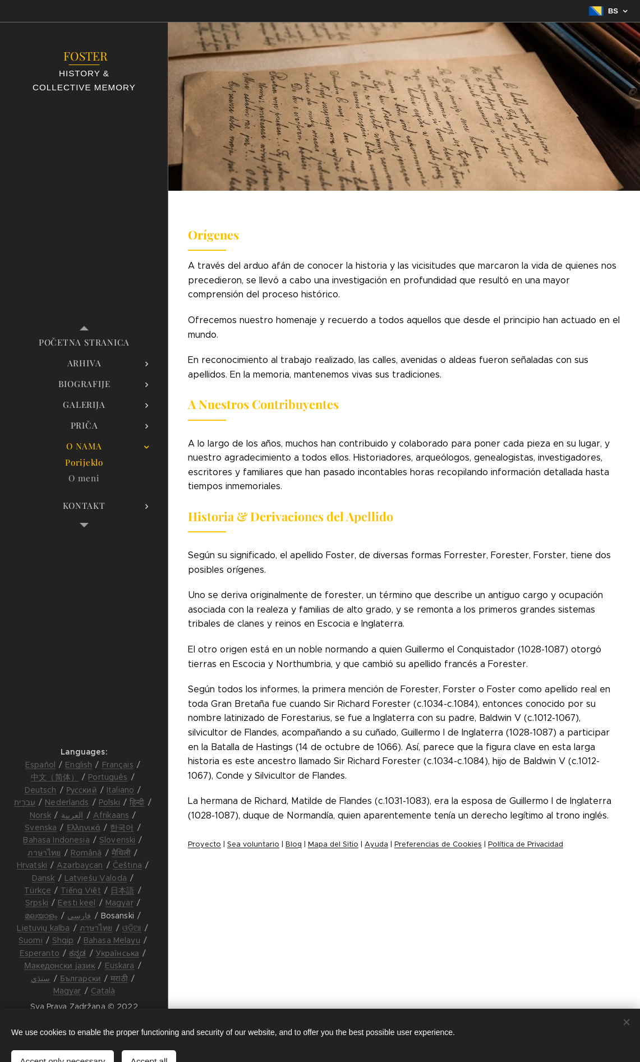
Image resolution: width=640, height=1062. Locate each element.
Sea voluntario (253, 844)
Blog (294, 844)
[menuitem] (84, 342)
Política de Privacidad (525, 844)
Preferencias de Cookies (438, 844)
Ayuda (376, 844)
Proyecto (204, 844)
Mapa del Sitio (333, 844)
